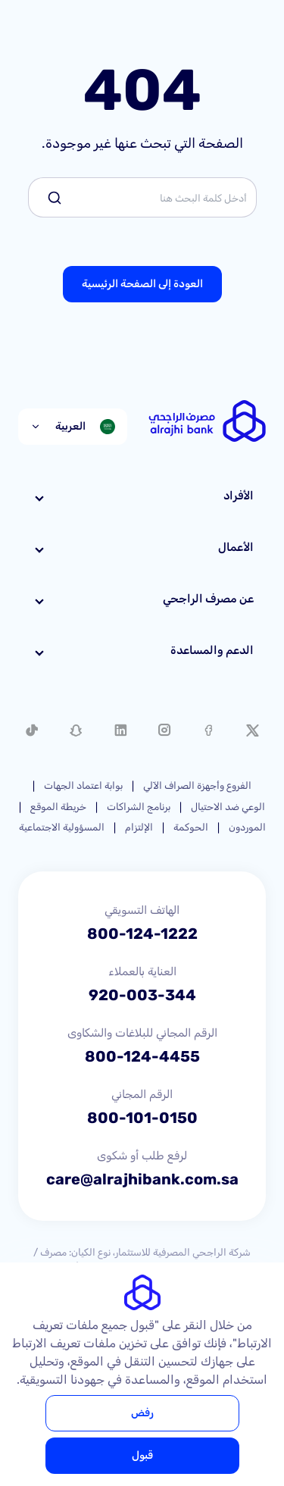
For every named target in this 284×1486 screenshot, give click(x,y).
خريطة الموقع (58, 806)
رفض (142, 1412)
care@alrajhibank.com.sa (142, 1179)
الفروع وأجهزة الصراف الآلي (197, 785)
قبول (142, 1455)
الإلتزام (139, 827)
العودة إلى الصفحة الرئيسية (142, 283)
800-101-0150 (142, 1118)
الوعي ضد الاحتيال (228, 806)
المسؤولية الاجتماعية (62, 827)
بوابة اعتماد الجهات (83, 785)
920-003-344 (142, 995)
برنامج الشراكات (138, 806)
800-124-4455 (142, 1056)
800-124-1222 (142, 933)
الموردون (247, 827)
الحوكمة (190, 827)
